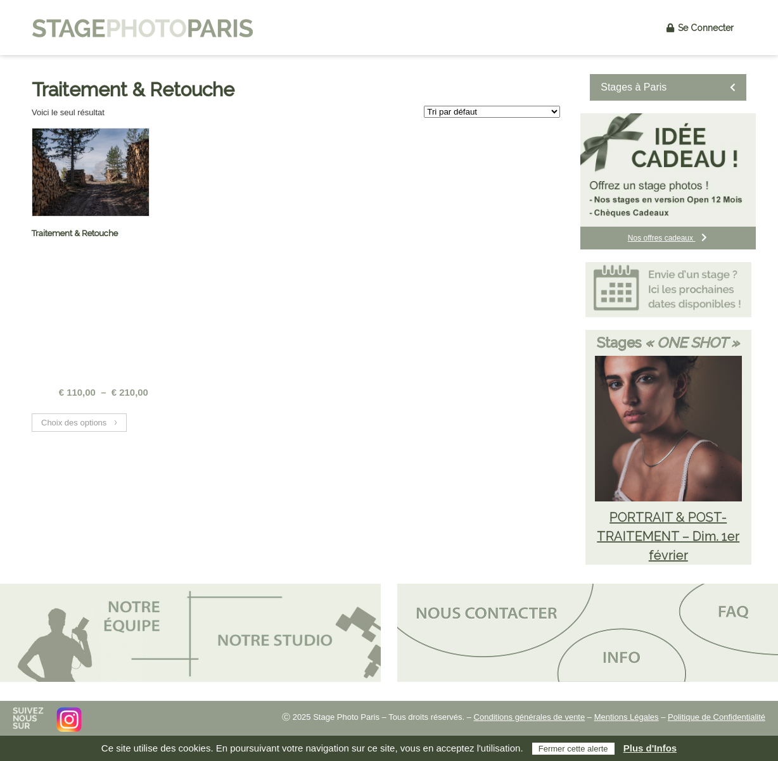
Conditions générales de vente (529, 717)
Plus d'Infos (650, 748)
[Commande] (492, 112)
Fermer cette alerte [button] (573, 748)
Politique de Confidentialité (716, 717)
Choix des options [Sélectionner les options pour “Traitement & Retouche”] (73, 422)
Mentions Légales (626, 717)
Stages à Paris (668, 87)
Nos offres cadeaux (668, 238)
